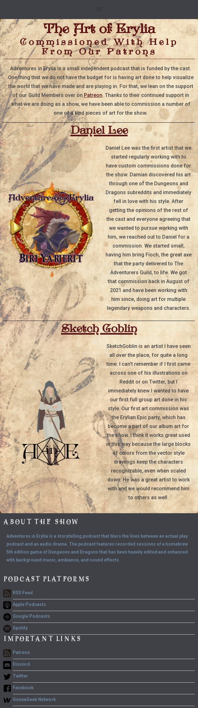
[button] (99, 9)
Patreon (93, 95)
